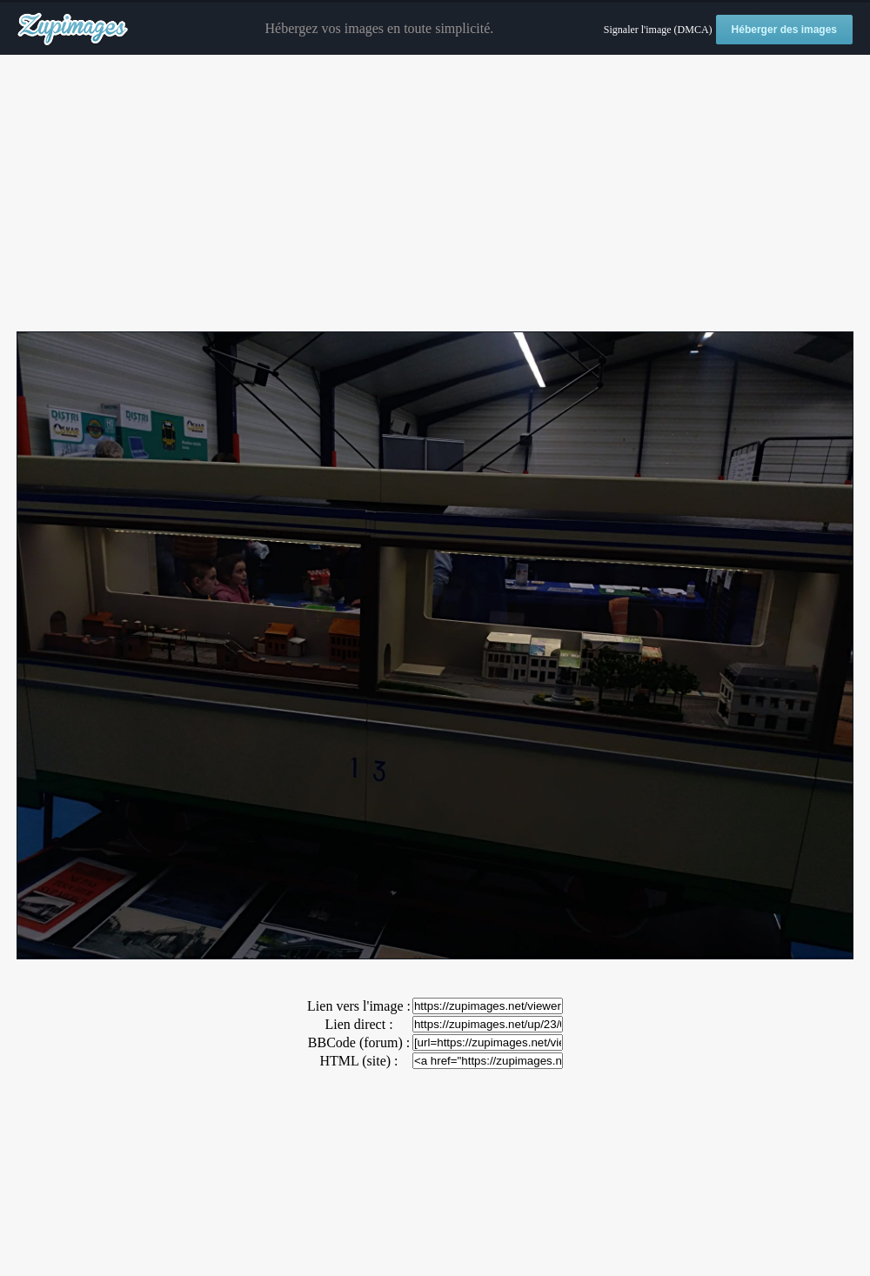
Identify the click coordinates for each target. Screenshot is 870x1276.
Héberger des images (784, 29)
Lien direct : (358, 1024)
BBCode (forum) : (359, 1042)
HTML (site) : (358, 1060)
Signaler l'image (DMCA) (658, 29)
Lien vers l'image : (359, 1006)
